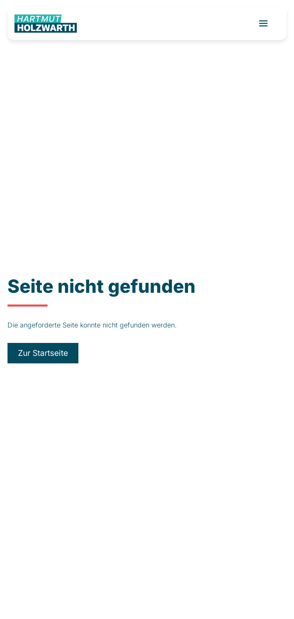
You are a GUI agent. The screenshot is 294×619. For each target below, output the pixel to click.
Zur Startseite (43, 353)
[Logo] (45, 23)
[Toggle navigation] (263, 23)
